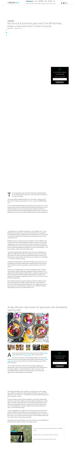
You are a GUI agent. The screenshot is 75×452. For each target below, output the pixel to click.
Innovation (44, 3)
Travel (46, 1)
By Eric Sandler (9, 312)
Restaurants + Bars (29, 1)
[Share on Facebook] (6, 30)
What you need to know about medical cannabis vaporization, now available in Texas (48, 429)
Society (27, 3)
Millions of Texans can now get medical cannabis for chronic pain (46, 434)
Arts (54, 1)
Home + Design (31, 3)
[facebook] (61, 3)
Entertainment (40, 1)
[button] (11, 347)
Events (51, 3)
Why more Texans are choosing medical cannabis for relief (45, 439)
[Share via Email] (6, 35)
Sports (48, 3)
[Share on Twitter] (6, 33)
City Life (35, 1)
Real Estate (50, 1)
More (54, 3)
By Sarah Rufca (9, 28)
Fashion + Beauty (38, 3)
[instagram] (65, 3)
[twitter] (63, 3)
